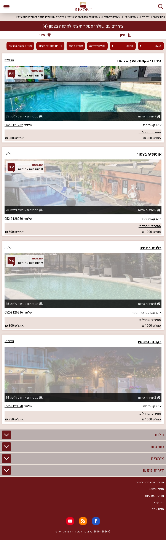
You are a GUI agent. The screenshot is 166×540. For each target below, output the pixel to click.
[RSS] (83, 521)
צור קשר (158, 502)
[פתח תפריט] (6, 6)
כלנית (8, 247)
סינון (45, 35)
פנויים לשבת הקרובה (20, 46)
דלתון (8, 153)
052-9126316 (14, 312)
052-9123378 (14, 406)
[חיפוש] (160, 6)
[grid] (83, 238)
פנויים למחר (76, 46)
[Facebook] (96, 521)
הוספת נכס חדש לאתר (150, 482)
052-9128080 (14, 219)
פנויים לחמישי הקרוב (50, 46)
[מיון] (123, 35)
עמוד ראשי (159, 17)
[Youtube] (70, 521)
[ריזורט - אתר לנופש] (83, 6)
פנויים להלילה (97, 46)
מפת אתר (158, 509)
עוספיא (9, 341)
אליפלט (9, 60)
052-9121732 (14, 125)
